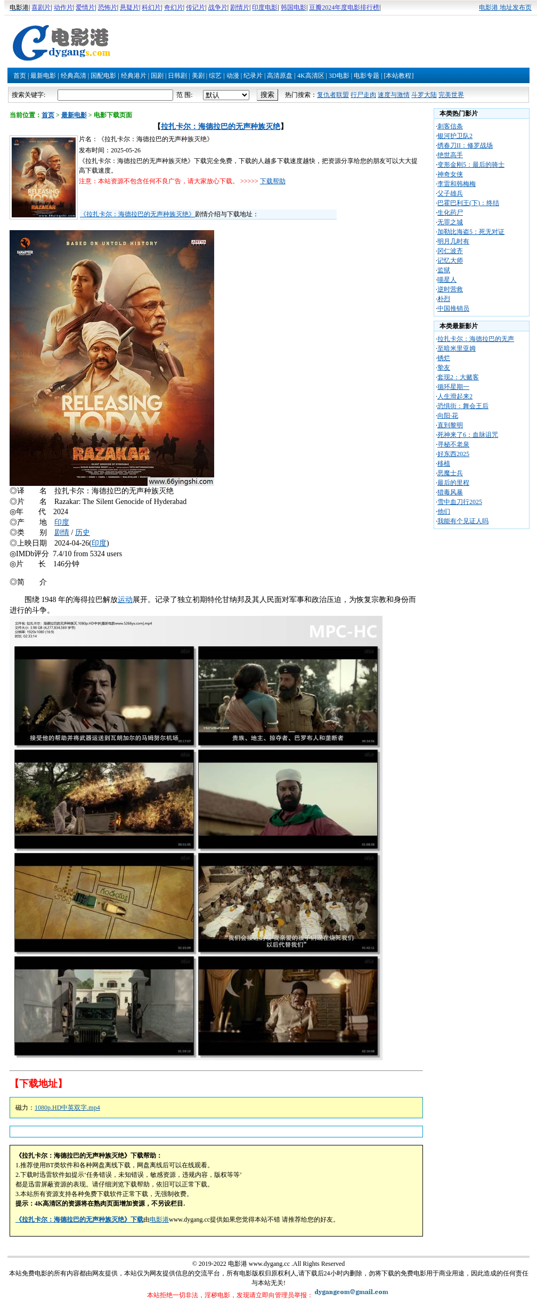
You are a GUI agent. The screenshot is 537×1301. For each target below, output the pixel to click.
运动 (125, 600)
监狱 (443, 270)
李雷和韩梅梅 (456, 184)
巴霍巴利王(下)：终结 (468, 203)
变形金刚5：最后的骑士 (471, 164)
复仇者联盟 (333, 95)
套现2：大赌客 (458, 377)
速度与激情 (394, 95)
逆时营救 (450, 289)
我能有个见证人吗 (463, 521)
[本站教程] (398, 75)
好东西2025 (453, 454)
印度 (61, 522)
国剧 (157, 75)
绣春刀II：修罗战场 (465, 145)
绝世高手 (450, 155)
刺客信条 (450, 126)
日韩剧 (177, 75)
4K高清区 (310, 75)
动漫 (232, 75)
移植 (443, 463)
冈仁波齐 (450, 251)
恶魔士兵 (450, 473)
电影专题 (366, 75)
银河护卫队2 (455, 136)
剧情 (61, 532)
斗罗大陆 (424, 95)
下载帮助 (273, 181)
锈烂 (443, 358)
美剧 (198, 75)
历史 (82, 532)
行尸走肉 (363, 95)
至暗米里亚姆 (456, 348)
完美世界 (451, 95)
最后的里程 (453, 482)
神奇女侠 (450, 174)
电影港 (159, 1219)
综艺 (215, 75)
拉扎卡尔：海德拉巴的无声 (475, 339)
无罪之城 (450, 222)
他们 (443, 511)
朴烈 (443, 299)
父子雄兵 (450, 193)
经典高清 (73, 75)
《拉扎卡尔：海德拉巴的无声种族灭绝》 (137, 214)
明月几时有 (453, 241)
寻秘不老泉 (453, 444)
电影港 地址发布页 (505, 7)
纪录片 (253, 75)
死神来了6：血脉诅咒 (467, 434)
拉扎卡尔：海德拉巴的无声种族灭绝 (220, 127)
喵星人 (447, 279)
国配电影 (103, 75)
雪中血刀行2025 (459, 502)
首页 (19, 75)
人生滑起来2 (455, 396)
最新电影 (43, 75)
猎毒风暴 (450, 492)
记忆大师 (450, 260)
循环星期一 (453, 387)
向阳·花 (447, 415)
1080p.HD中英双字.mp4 (67, 1107)
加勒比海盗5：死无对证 (471, 231)
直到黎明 (450, 425)
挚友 (443, 367)
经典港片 (134, 75)
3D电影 (339, 75)
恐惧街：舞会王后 (463, 406)
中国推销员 (453, 308)
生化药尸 (450, 212)
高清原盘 (279, 75)
